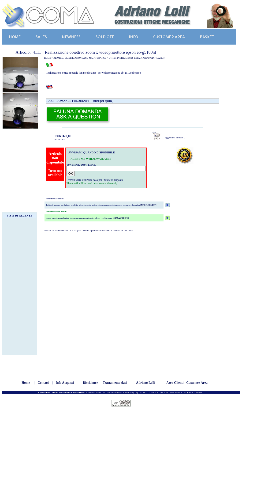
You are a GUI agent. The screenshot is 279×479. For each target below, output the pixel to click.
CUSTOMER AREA (169, 37)
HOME (15, 37)
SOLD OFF (105, 37)
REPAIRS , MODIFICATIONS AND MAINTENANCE (79, 58)
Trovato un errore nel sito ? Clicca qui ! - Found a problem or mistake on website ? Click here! (88, 230)
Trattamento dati (115, 382)
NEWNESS (71, 37)
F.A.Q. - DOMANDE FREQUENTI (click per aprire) (79, 101)
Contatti (43, 382)
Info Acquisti (65, 382)
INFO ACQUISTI (148, 205)
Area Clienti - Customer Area (187, 382)
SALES (41, 37)
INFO (133, 37)
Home (26, 382)
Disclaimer (90, 382)
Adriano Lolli (145, 382)
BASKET (207, 37)
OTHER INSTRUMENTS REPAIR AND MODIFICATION (137, 58)
